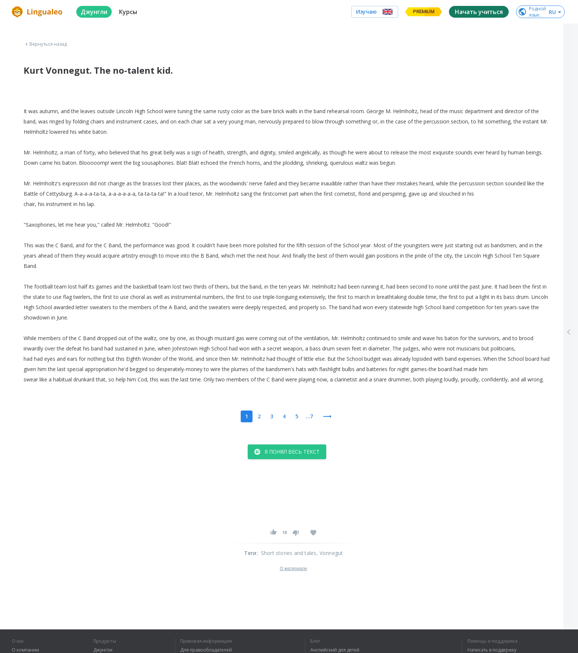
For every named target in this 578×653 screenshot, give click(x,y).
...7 (309, 416)
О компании (25, 650)
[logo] (38, 12)
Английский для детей (334, 650)
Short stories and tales (289, 552)
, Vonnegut (329, 552)
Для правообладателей (206, 650)
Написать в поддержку (491, 650)
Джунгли (102, 650)
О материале (293, 568)
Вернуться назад (45, 44)
